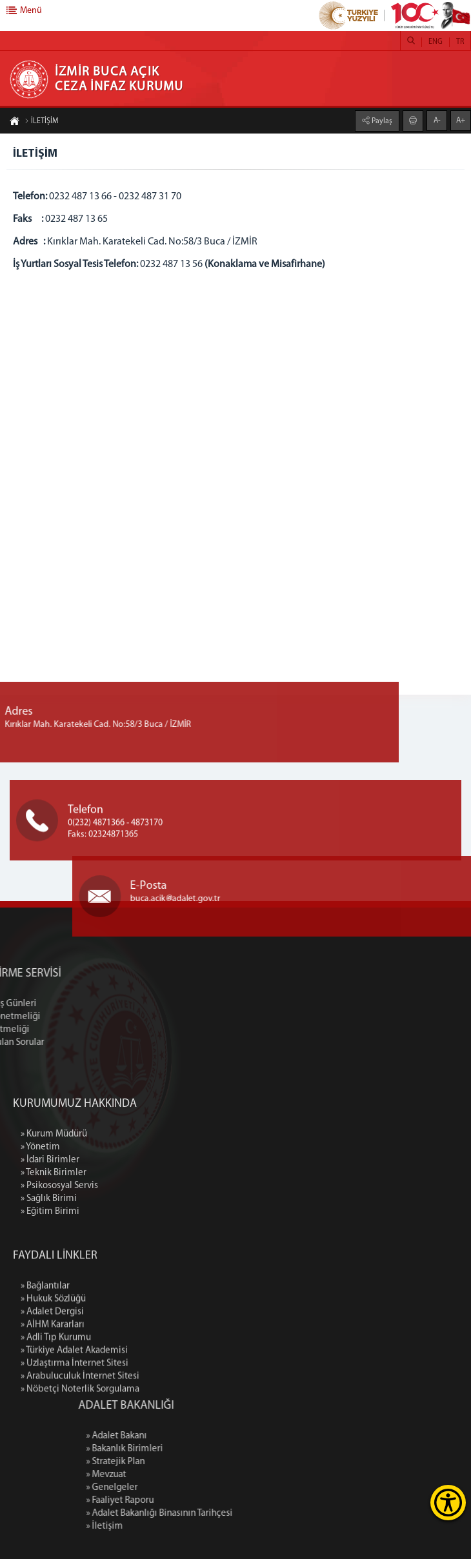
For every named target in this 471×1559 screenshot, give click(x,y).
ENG (435, 42)
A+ (460, 119)
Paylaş (381, 120)
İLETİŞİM (42, 122)
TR (460, 42)
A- (437, 119)
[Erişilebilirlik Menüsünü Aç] (448, 1502)
